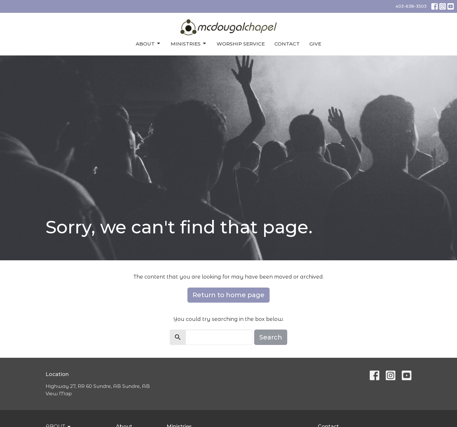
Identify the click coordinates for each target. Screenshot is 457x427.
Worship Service (241, 44)
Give (315, 44)
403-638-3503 (411, 6)
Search (270, 337)
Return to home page (228, 295)
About (148, 43)
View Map (59, 393)
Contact (287, 44)
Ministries (189, 43)
